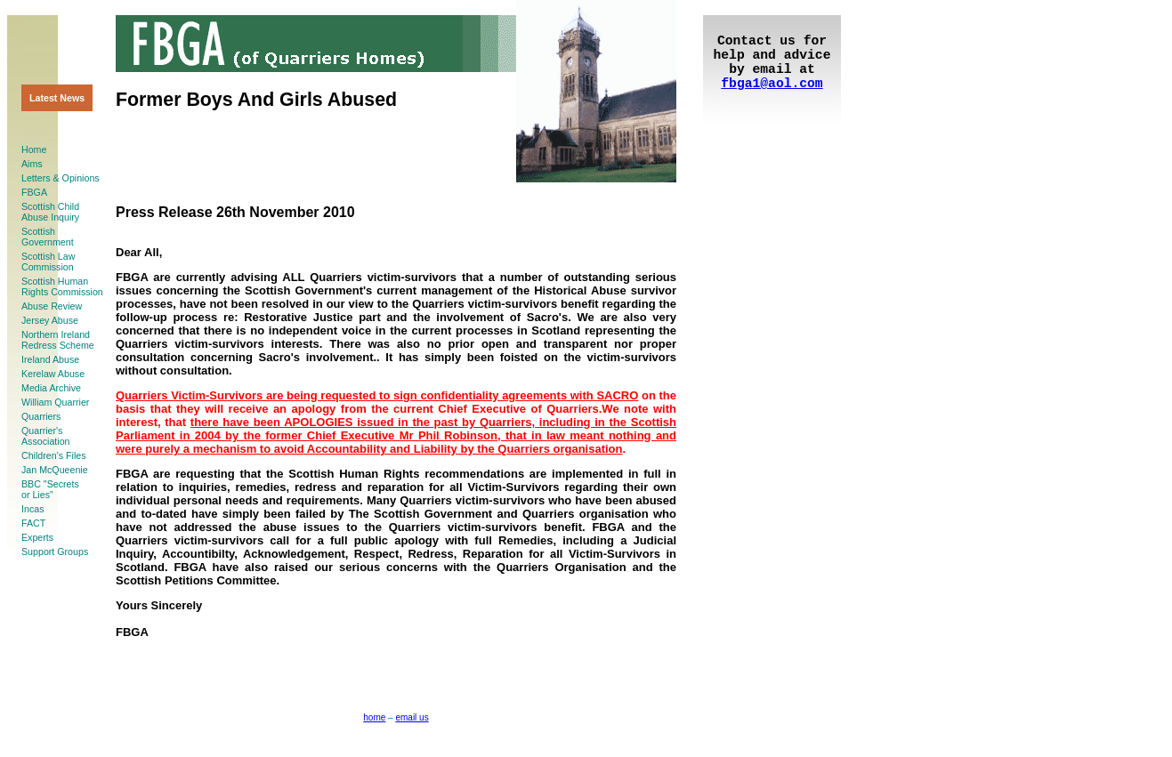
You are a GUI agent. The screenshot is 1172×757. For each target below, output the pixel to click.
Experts (37, 537)
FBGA (34, 192)
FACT (33, 523)
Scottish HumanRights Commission (62, 286)
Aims (32, 163)
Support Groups (54, 551)
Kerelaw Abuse (53, 373)
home (374, 717)
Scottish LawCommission (48, 261)
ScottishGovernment (47, 236)
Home (33, 149)
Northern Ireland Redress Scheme (57, 339)
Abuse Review (51, 306)
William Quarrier (55, 402)
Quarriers (41, 416)
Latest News (57, 98)
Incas (32, 508)
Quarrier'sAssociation (45, 436)
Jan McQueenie (54, 469)
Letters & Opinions (60, 178)
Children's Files (53, 455)
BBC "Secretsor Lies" (50, 489)
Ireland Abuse (50, 359)
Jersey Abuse (49, 320)
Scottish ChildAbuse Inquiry (50, 211)
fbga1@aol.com (771, 84)
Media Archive (51, 388)
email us (411, 717)
